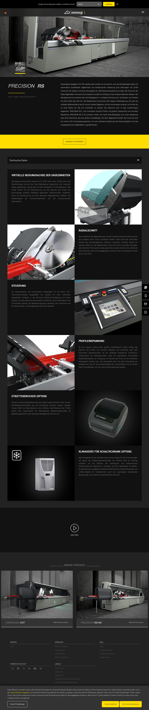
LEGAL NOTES (59, 672)
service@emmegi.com (106, 650)
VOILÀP (12, 646)
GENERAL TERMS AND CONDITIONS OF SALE (67, 679)
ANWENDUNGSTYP (60, 650)
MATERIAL (16, 97)
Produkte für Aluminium (28, 97)
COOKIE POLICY (59, 675)
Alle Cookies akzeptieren (130, 704)
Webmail (102, 646)
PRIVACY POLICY (59, 668)
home (10, 97)
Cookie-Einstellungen (17, 704)
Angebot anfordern (74, 141)
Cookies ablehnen (110, 704)
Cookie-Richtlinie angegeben (20, 692)
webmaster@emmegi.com (107, 653)
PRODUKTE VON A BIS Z (61, 657)
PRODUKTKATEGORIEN (61, 646)
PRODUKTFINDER (60, 653)
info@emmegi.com (105, 657)
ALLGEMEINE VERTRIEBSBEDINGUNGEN (66, 682)
